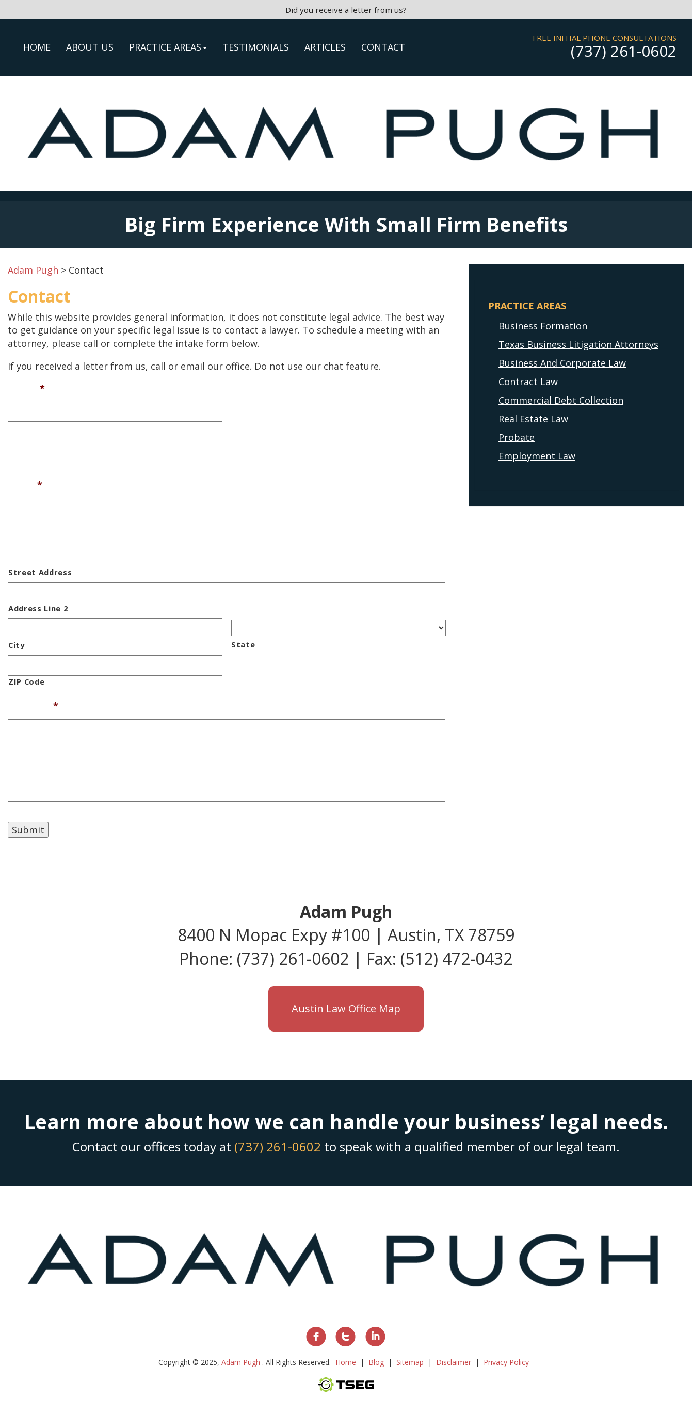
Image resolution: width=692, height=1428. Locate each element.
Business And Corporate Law (562, 363)
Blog (376, 1362)
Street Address (40, 572)
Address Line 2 (38, 608)
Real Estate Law (533, 418)
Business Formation (542, 326)
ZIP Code (26, 681)
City (16, 645)
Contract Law (528, 381)
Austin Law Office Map (346, 1009)
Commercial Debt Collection (560, 400)
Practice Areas (168, 47)
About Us (90, 47)
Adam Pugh (241, 1362)
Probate (516, 437)
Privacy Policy (506, 1362)
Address (26, 533)
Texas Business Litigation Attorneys (578, 344)
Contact (383, 47)
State (243, 644)
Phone (22, 436)
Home (37, 47)
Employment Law (536, 456)
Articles (325, 47)
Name (26, 388)
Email (25, 485)
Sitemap (410, 1362)
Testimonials (255, 47)
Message (33, 706)
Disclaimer (453, 1362)
